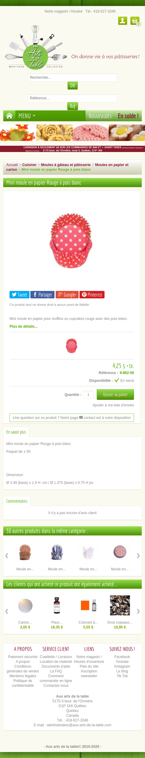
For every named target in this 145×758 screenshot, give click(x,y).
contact (87, 418)
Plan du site (89, 666)
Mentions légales (23, 676)
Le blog (122, 671)
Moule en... (25, 569)
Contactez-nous (55, 685)
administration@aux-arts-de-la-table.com (79, 725)
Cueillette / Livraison (56, 657)
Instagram (122, 666)
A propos (23, 662)
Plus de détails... (24, 326)
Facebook (122, 657)
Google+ (67, 294)
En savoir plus (16, 432)
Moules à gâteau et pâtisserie (66, 165)
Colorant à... (88, 622)
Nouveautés (100, 115)
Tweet (19, 294)
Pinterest (92, 294)
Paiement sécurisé (23, 657)
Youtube (122, 662)
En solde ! (128, 115)
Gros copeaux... (119, 622)
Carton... (25, 622)
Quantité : (73, 395)
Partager (42, 294)
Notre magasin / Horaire (63, 11)
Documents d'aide (56, 666)
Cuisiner (29, 165)
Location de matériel (56, 662)
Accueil (12, 165)
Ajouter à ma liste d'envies (113, 405)
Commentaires (16, 501)
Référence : (108, 373)
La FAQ (56, 671)
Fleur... (56, 622)
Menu (27, 115)
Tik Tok (122, 676)
